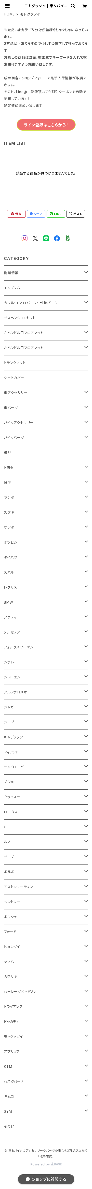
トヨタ (8, 467)
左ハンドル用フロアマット (23, 348)
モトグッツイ (13, 1036)
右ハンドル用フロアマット (23, 333)
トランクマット (15, 363)
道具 (7, 452)
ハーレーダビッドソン (20, 991)
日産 (7, 482)
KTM (8, 1066)
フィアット (11, 752)
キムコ (9, 1096)
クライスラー (14, 797)
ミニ (7, 827)
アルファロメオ (15, 692)
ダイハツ (10, 557)
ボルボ (9, 872)
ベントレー (12, 902)
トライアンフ (13, 1006)
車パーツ (11, 407)
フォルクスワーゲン (18, 647)
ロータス (11, 812)
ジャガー (10, 707)
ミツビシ (10, 542)
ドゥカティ (11, 1021)
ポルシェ (10, 917)
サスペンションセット (20, 318)
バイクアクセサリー (19, 422)
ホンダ (9, 497)
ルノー (9, 842)
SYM (8, 1111)
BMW (8, 602)
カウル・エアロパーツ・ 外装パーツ (31, 303)
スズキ (9, 512)
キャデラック (13, 737)
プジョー (10, 782)
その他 (9, 1126)
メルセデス (12, 632)
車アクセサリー (15, 393)
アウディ (10, 617)
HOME (9, 14)
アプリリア (12, 1051)
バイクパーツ (14, 437)
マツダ (9, 527)
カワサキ (10, 976)
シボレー (11, 662)
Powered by (46, 1164)
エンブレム (12, 288)
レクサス (10, 587)
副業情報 (11, 273)
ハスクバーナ (14, 1081)
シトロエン (12, 677)
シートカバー (14, 378)
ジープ (9, 722)
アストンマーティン (18, 887)
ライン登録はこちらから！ (46, 124)
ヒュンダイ (12, 947)
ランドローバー (15, 767)
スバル (9, 572)
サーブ (9, 857)
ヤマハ (9, 961)
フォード (10, 932)
